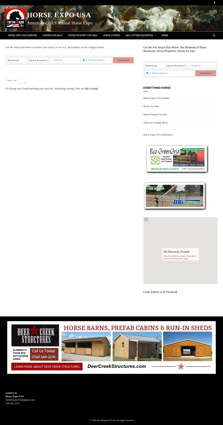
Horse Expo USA (59, 15)
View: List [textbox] (11, 80)
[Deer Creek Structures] (111, 347)
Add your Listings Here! (155, 122)
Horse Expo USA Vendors (22, 35)
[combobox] (16, 80)
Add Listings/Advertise (141, 35)
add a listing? (91, 88)
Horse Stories (111, 35)
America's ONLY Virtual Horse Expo (59, 22)
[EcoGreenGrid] (177, 158)
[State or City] (96, 60)
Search (123, 60)
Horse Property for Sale (83, 35)
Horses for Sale (52, 35)
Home (164, 35)
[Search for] (65, 60)
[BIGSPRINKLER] (175, 195)
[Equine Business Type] (38, 60)
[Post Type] (17, 60)
